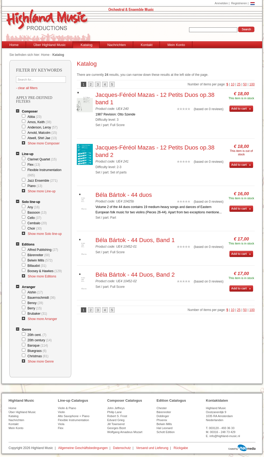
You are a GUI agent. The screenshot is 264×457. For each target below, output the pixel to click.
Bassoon (36, 212)
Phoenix (162, 420)
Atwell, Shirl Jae (42, 138)
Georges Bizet (116, 428)
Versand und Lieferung (152, 448)
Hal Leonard (165, 428)
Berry (34, 308)
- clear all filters (27, 88)
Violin (61, 412)
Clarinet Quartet (42, 159)
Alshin (35, 292)
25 (239, 84)
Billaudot (36, 266)
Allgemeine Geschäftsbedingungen (83, 448)
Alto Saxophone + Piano (73, 416)
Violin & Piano (67, 408)
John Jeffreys (116, 408)
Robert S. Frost (117, 416)
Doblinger (163, 416)
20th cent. (36, 335)
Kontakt (147, 45)
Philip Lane (114, 412)
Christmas (38, 356)
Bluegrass (36, 351)
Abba (34, 117)
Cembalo (37, 223)
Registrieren (239, 3)
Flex (33, 165)
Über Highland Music (50, 45)
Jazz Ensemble (42, 180)
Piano (34, 186)
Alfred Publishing (42, 250)
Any (33, 207)
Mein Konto (176, 45)
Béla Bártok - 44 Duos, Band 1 (135, 240)
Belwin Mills (40, 260)
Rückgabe (181, 448)
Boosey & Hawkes (44, 271)
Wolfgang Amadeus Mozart (124, 432)
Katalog (86, 45)
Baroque (37, 345)
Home (14, 45)
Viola (61, 424)
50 (245, 84)
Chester (162, 408)
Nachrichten (116, 45)
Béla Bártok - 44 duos (123, 195)
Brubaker (37, 313)
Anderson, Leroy (42, 127)
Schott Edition (166, 432)
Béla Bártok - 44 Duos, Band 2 (135, 274)
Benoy (35, 303)
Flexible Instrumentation (44, 172)
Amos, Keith (39, 122)
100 (252, 84)
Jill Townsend (116, 424)
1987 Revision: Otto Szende (115, 114)
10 (232, 84)
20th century (39, 340)
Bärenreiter (38, 255)
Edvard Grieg (116, 420)
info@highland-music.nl (224, 436)
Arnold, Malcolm (42, 133)
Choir (34, 228)
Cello (34, 218)
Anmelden (221, 3)
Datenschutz (122, 448)
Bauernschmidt (41, 298)
